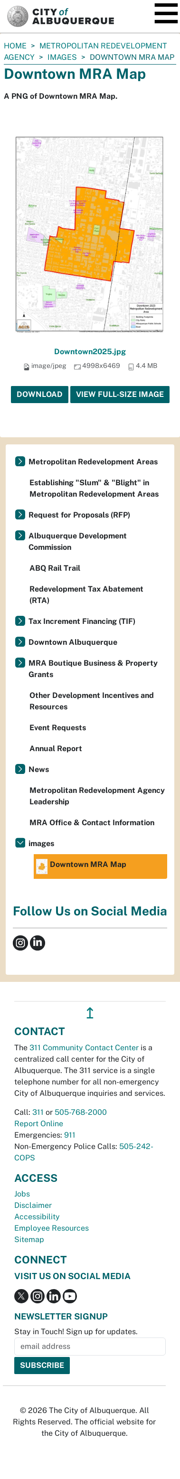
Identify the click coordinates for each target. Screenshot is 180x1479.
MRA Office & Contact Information (91, 822)
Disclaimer (33, 1205)
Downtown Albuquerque (72, 642)
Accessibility (37, 1216)
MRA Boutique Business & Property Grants (93, 669)
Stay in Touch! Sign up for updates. (76, 1331)
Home (15, 45)
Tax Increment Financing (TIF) (81, 621)
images (62, 57)
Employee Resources (51, 1228)
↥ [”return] (90, 1013)
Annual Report (55, 748)
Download (40, 394)
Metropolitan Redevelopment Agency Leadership (97, 796)
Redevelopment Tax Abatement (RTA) (86, 594)
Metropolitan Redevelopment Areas (93, 461)
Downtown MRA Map (81, 866)
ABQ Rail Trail (54, 568)
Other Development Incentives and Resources (91, 701)
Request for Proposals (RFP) (79, 514)
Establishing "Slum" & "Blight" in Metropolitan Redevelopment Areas (94, 488)
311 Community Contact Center (84, 1047)
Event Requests (57, 727)
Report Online (38, 1123)
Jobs (22, 1193)
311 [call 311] (38, 1112)
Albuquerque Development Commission (77, 541)
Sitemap (29, 1239)
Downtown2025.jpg (90, 351)
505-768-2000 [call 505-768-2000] (81, 1112)
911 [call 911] (70, 1135)
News (38, 769)
